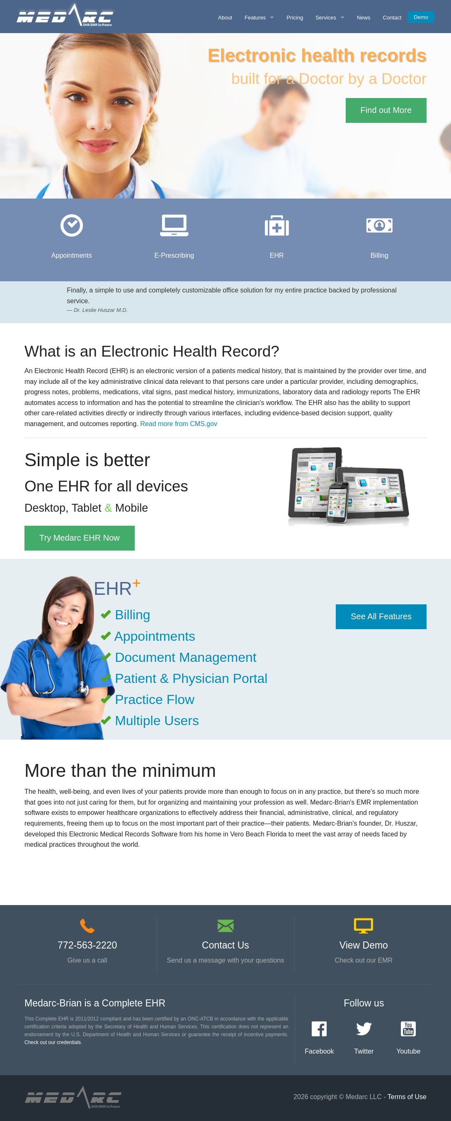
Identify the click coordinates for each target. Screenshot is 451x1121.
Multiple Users (157, 720)
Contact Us (225, 945)
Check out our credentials (52, 1042)
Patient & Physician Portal (191, 678)
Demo (421, 17)
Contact (392, 17)
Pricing (294, 17)
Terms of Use (407, 1096)
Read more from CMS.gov (178, 423)
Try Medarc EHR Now (79, 537)
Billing (132, 614)
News (364, 17)
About (225, 17)
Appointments (154, 636)
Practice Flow (154, 699)
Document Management (186, 657)
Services (325, 17)
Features (255, 17)
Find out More (386, 110)
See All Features (381, 616)
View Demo (363, 945)
